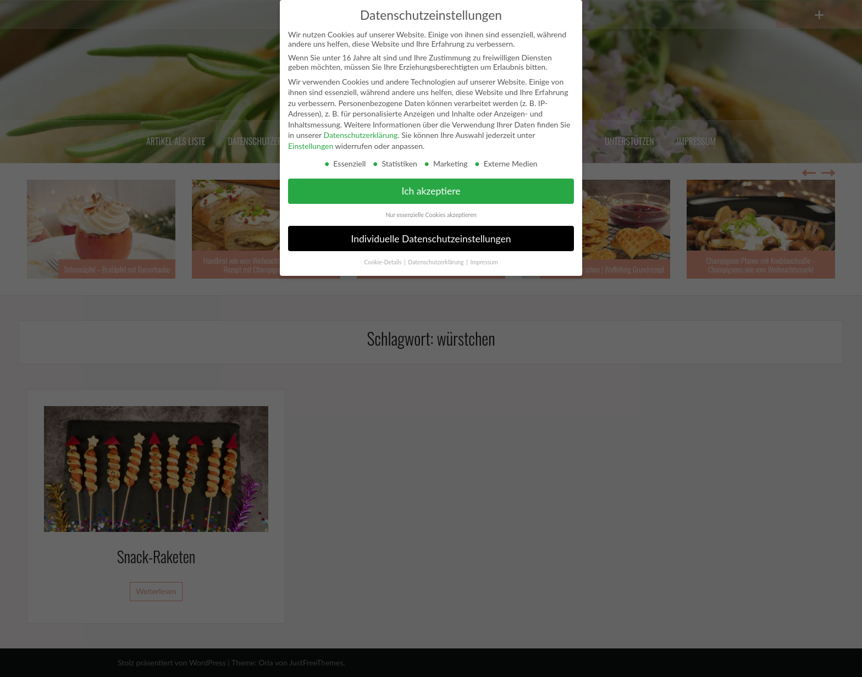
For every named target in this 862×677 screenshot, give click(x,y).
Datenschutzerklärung (360, 135)
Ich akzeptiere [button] (431, 191)
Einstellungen (310, 146)
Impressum (484, 262)
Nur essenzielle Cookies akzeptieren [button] (430, 215)
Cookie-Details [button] (383, 262)
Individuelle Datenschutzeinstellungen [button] (431, 239)
